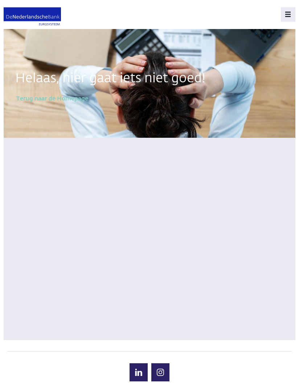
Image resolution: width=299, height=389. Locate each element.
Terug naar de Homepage (52, 99)
